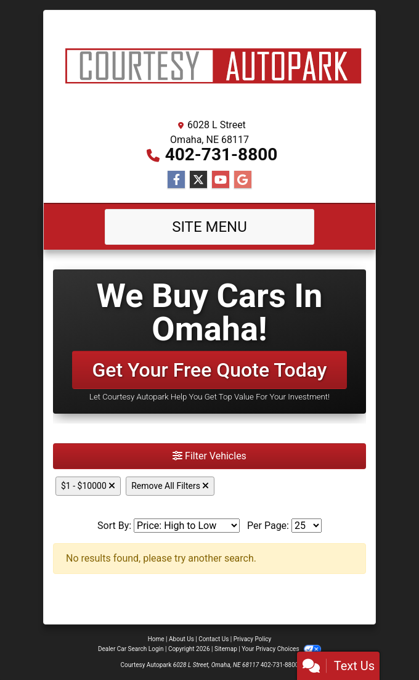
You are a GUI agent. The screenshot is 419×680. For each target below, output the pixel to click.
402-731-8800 (221, 154)
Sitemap (225, 648)
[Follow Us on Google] (242, 180)
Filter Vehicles (209, 456)
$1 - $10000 (88, 486)
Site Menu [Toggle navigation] (209, 227)
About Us (181, 639)
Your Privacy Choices (281, 648)
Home (156, 639)
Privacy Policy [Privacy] (253, 639)
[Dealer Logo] (209, 66)
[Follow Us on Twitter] (198, 180)
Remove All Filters (170, 486)
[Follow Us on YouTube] (220, 180)
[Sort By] (187, 525)
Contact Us (213, 639)
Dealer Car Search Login (131, 648)
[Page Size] (306, 525)
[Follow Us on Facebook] (176, 180)
